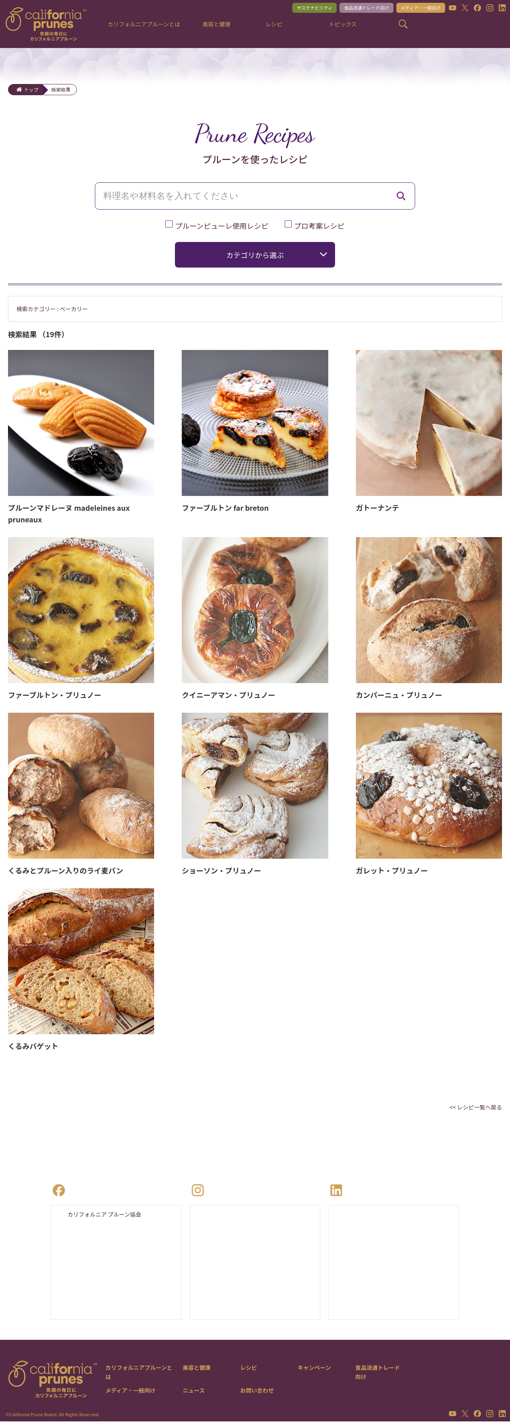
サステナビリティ (293, 8)
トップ (31, 89)
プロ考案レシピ (319, 225)
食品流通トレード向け (352, 8)
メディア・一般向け (415, 8)
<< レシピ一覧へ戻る (472, 1108)
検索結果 (60, 89)
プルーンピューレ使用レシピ (221, 225)
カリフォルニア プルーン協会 (109, 1218)
